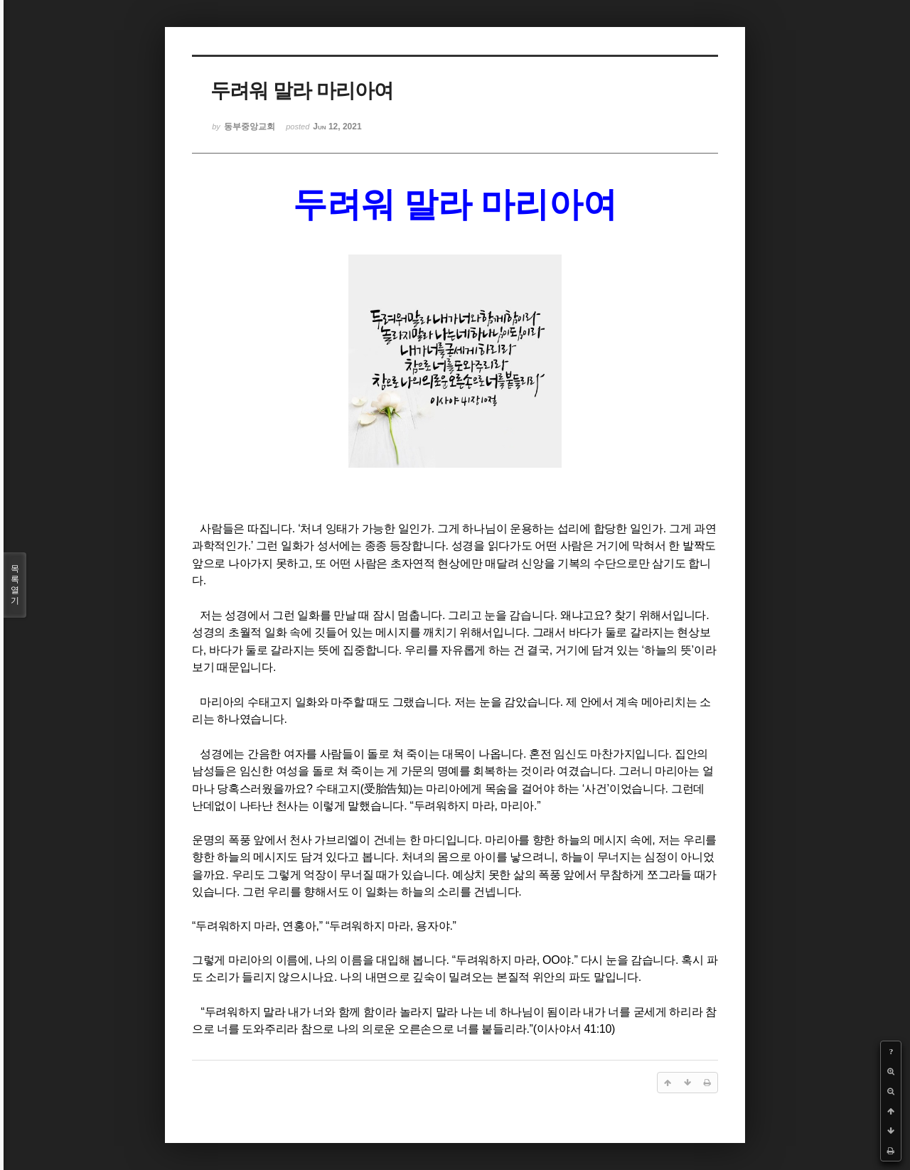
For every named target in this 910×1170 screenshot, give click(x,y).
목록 (15, 585)
